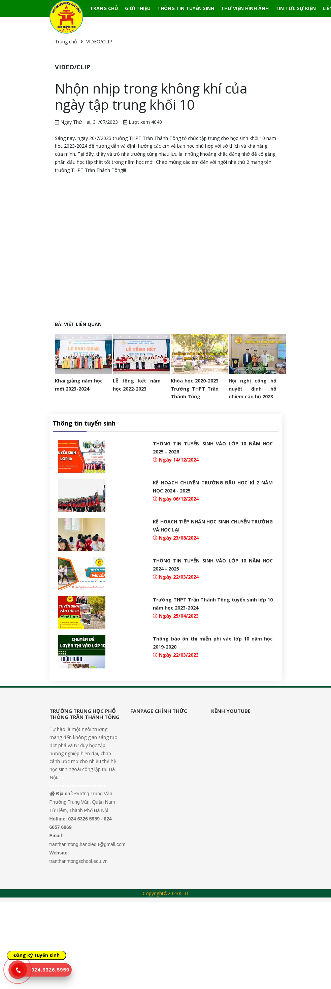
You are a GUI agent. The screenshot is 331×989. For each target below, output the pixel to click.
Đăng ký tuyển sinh (36, 955)
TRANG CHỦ (104, 8)
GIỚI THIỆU (138, 8)
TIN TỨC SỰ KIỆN (295, 8)
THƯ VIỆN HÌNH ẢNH (245, 8)
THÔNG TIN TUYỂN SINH (185, 8)
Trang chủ (66, 41)
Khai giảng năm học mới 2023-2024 (79, 384)
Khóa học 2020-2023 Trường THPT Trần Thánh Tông (195, 388)
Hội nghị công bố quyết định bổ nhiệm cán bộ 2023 (252, 388)
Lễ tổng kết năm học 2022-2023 (137, 384)
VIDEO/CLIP (99, 41)
